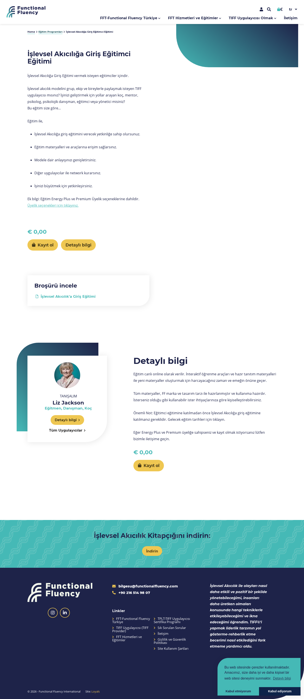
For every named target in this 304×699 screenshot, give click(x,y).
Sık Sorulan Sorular (170, 627)
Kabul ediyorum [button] (280, 691)
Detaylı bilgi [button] (282, 678)
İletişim (291, 18)
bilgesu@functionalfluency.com (145, 586)
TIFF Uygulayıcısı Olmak (251, 18)
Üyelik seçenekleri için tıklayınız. (52, 205)
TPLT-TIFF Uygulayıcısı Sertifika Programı (172, 620)
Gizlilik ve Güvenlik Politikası (170, 641)
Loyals (95, 691)
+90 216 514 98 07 (131, 592)
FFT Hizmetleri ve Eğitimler (193, 18)
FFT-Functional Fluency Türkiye (128, 18)
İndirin (152, 551)
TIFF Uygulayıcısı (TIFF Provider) (130, 629)
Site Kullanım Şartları (171, 648)
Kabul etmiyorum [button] (238, 691)
